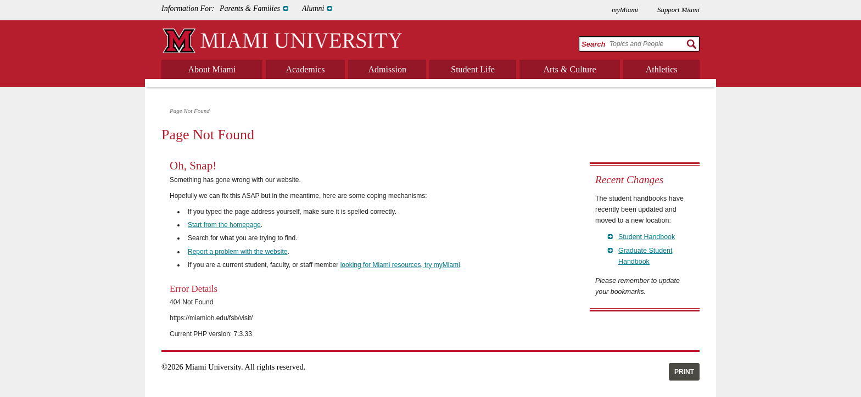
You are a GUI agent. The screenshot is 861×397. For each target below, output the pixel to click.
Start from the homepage (224, 225)
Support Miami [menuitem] (678, 10)
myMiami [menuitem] (625, 10)
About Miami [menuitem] (212, 69)
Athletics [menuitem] (662, 69)
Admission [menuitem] (387, 69)
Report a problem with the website (237, 252)
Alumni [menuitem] (313, 8)
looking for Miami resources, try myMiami (400, 265)
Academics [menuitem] (305, 69)
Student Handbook (646, 237)
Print (684, 372)
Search (593, 44)
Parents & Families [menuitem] (250, 8)
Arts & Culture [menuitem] (570, 69)
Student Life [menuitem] (473, 69)
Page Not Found (190, 110)
